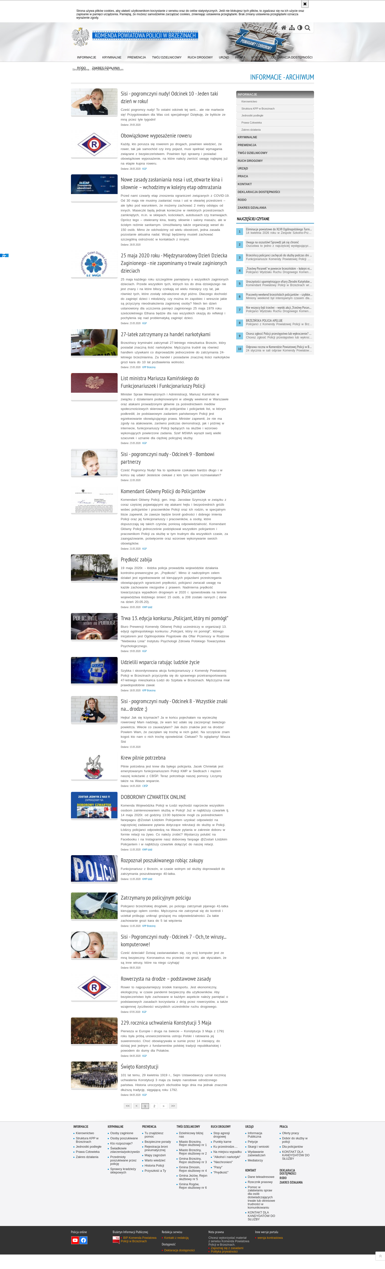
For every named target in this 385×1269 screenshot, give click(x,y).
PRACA (242, 176)
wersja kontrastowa (270, 1252)
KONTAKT (244, 184)
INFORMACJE (246, 94)
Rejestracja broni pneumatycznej (156, 1162)
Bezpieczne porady (158, 1155)
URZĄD (242, 168)
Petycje (253, 1155)
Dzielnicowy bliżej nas (191, 1149)
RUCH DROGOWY (249, 161)
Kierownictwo (248, 101)
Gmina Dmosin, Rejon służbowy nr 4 (193, 1183)
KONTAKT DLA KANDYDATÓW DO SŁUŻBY (296, 1170)
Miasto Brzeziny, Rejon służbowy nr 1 (193, 1157)
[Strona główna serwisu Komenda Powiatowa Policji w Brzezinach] (283, 28)
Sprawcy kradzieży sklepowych (123, 1185)
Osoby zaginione (121, 1147)
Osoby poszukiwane (124, 1152)
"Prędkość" (221, 1186)
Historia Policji (154, 1180)
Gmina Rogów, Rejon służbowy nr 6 (193, 1200)
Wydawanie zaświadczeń (256, 1168)
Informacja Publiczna (255, 1149)
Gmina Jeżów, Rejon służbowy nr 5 (193, 1191)
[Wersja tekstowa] (299, 28)
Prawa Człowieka (251, 122)
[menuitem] (86, 56)
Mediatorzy (255, 1174)
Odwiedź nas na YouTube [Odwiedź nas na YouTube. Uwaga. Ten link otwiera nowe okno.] (75, 1255)
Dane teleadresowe (261, 1191)
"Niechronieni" (223, 1176)
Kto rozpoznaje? (121, 1157)
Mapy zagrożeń (155, 1169)
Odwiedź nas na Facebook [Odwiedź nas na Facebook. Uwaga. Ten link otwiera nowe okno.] (83, 1255)
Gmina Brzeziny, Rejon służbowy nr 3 (193, 1174)
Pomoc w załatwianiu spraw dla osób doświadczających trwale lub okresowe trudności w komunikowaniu (261, 1211)
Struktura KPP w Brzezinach (257, 108)
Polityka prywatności (224, 1266)
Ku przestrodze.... (225, 1161)
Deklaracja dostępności (258, 192)
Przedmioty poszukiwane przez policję (123, 1175)
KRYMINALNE (247, 137)
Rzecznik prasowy (260, 1196)
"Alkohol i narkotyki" (227, 1171)
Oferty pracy (290, 1147)
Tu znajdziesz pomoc (154, 1149)
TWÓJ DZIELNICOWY (252, 153)
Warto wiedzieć (155, 1174)
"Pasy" (217, 1181)
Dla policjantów (292, 1161)
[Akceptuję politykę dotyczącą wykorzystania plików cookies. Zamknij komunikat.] (305, 4)
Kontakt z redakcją (176, 1252)
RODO (241, 200)
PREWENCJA (246, 145)
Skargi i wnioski (258, 1161)
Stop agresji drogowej (221, 1149)
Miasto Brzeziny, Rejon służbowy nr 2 (193, 1166)
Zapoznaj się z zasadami (227, 1262)
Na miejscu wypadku (227, 1166)
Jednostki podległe (251, 115)
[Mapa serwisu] (292, 28)
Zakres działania (250, 129)
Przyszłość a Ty (155, 1185)
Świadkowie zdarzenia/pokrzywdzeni (124, 1164)
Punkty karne (222, 1155)
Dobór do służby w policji (295, 1154)
